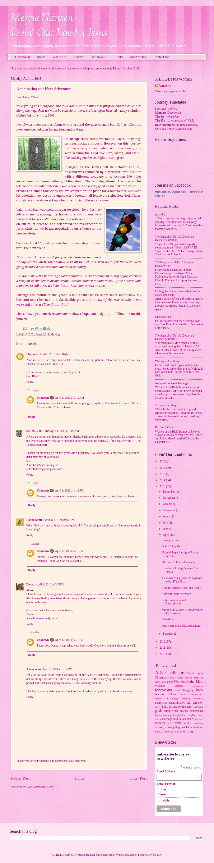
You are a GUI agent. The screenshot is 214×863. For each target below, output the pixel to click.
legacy (158, 719)
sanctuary (198, 723)
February (168, 633)
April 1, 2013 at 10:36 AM (59, 519)
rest (169, 723)
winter (166, 731)
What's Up (59, 57)
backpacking (164, 690)
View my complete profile (170, 91)
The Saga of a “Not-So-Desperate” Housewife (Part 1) (175, 238)
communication (196, 694)
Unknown (43, 397)
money (177, 719)
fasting (173, 706)
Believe (78, 57)
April (166, 534)
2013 (162, 486)
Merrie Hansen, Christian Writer (171, 192)
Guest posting (163, 316)
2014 (162, 480)
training (198, 727)
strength (160, 727)
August (167, 516)
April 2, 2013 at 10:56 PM (57, 669)
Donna (30, 584)
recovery (160, 723)
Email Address (178, 771)
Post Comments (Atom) (40, 787)
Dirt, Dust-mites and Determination (174, 602)
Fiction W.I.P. (99, 57)
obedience (188, 719)
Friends (171, 677)
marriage (167, 719)
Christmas (161, 677)
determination (177, 702)
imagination (179, 715)
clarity (183, 694)
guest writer (171, 710)
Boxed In (167, 619)
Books (41, 57)
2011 (162, 647)
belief (178, 690)
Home (79, 778)
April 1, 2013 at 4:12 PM (69, 490)
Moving (55, 334)
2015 (162, 474)
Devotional (22, 57)
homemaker (196, 710)
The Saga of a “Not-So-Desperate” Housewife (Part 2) (175, 337)
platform (199, 719)
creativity (198, 698)
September (169, 510)
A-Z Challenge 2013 (37, 334)
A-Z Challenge (169, 672)
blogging (188, 690)
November (169, 497)
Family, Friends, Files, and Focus (181, 587)
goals (158, 711)
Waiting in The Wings (167, 361)
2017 (162, 461)
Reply (29, 381)
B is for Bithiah (164, 427)
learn (201, 715)
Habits (180, 677)
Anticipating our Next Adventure (181, 625)
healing (184, 710)
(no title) (160, 214)
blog (70, 372)
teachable (187, 727)
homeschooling (163, 715)
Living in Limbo (171, 540)
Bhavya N (32, 354)
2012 (162, 641)
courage (172, 698)
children (172, 694)
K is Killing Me (171, 546)
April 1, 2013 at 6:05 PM (50, 584)
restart (177, 723)
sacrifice (187, 723)
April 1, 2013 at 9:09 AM (64, 431)
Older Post (138, 778)
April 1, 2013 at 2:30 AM (54, 354)
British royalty (195, 673)
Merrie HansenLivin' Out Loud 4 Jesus (59, 26)
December (169, 491)
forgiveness (184, 706)
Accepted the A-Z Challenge (171, 383)
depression (161, 702)
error (157, 707)
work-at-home (175, 731)
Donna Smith (34, 519)
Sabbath (188, 677)
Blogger (157, 854)
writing (188, 731)
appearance (198, 686)
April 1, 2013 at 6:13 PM (69, 639)
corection (159, 698)
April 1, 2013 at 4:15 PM (69, 551)
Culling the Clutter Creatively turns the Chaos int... (182, 611)
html (163, 789)
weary (158, 731)
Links (119, 57)
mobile (165, 800)
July (165, 522)
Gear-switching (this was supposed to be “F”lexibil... (182, 579)
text (163, 795)
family (164, 706)
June (166, 528)
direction (198, 702)
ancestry (179, 685)
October (168, 504)
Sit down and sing (165, 405)
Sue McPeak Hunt (37, 431)
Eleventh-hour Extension (176, 593)
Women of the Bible (188, 682)
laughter (192, 715)
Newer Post (20, 778)
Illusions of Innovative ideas (178, 562)
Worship (160, 685)
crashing (186, 698)
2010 (162, 654)
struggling (174, 727)
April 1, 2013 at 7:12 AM (69, 397)
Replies (35, 390)
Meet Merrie (138, 57)
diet (189, 702)
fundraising (198, 707)
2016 (162, 467)
